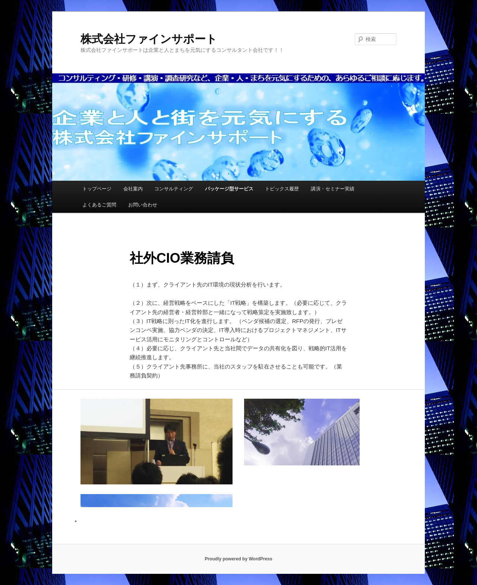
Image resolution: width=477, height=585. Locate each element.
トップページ (96, 189)
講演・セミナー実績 (332, 189)
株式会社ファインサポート (148, 39)
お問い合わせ (142, 205)
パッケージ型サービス (229, 189)
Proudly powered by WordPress (238, 559)
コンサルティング (173, 189)
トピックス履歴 (282, 189)
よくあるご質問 (99, 205)
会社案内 (133, 189)
